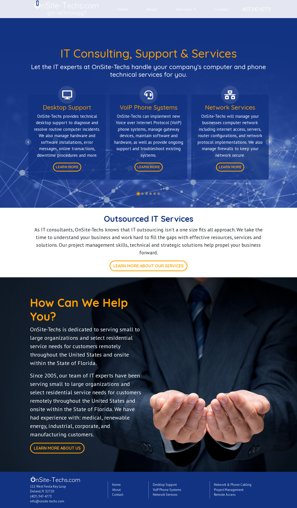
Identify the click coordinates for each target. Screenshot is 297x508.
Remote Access (225, 494)
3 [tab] (146, 193)
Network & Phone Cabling (232, 485)
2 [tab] (142, 193)
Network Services (165, 494)
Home (122, 9)
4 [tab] (150, 193)
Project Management (229, 490)
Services (184, 9)
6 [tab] (158, 193)
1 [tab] (138, 193)
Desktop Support (165, 485)
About (152, 9)
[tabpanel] (67, 132)
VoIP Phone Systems (167, 490)
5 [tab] (154, 193)
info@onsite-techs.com (47, 501)
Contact (221, 9)
